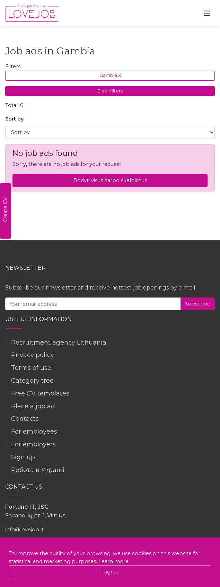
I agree (110, 572)
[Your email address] (93, 303)
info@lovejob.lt (24, 529)
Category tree (32, 380)
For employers (33, 444)
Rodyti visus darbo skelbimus (110, 180)
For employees (34, 431)
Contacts (25, 419)
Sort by (14, 119)
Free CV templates (40, 393)
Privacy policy (32, 355)
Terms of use (31, 368)
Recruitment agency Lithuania (58, 342)
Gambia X (110, 75)
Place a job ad (33, 406)
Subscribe (197, 304)
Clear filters (110, 91)
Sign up (23, 457)
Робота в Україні (37, 470)
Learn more (113, 561)
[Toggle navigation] (207, 13)
